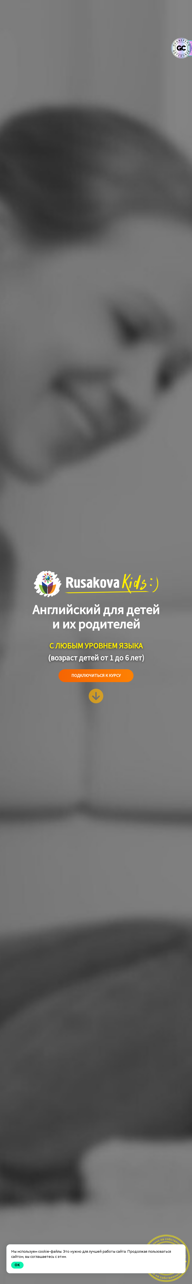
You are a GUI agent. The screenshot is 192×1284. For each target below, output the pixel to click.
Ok (17, 1265)
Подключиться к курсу (96, 675)
